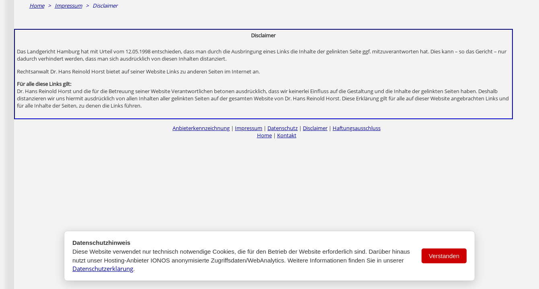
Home (36, 5)
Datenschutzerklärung (102, 269)
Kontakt (286, 135)
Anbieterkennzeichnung (201, 128)
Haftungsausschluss (357, 128)
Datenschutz (282, 128)
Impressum (68, 5)
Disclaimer (315, 128)
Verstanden (444, 255)
